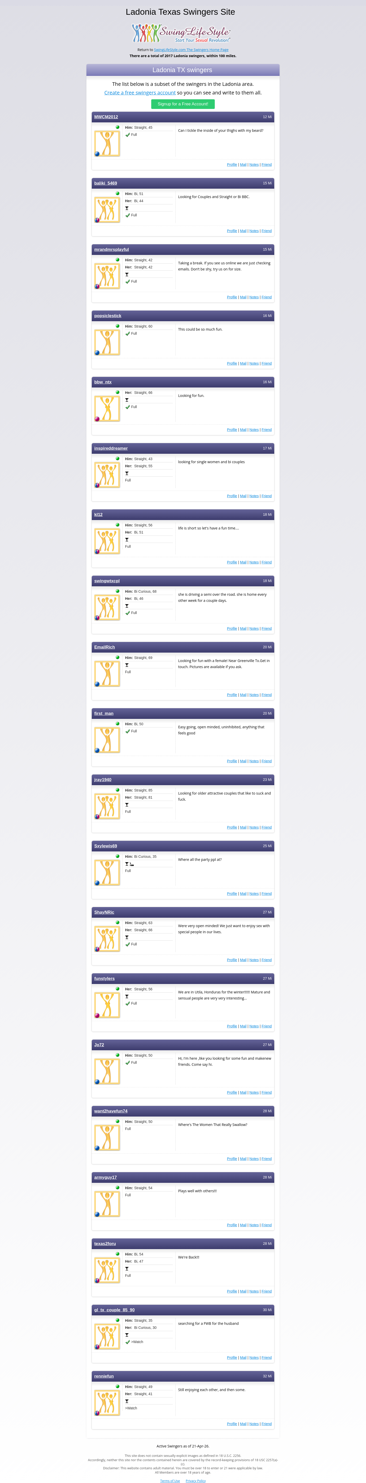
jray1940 (102, 779)
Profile (232, 165)
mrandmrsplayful (111, 249)
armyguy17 (105, 1177)
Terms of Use (170, 1480)
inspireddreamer (111, 448)
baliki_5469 (105, 183)
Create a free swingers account (140, 92)
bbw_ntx (103, 382)
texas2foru (105, 1243)
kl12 (98, 514)
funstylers (104, 978)
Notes (254, 165)
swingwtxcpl (107, 580)
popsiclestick (107, 315)
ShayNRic (104, 912)
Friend (267, 165)
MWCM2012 (106, 117)
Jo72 (99, 1044)
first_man (104, 713)
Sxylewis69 (105, 846)
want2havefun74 (111, 1111)
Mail (243, 165)
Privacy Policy (196, 1480)
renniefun (104, 1376)
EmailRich (104, 647)
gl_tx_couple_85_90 (114, 1310)
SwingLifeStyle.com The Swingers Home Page (191, 49)
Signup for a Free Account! (183, 104)
